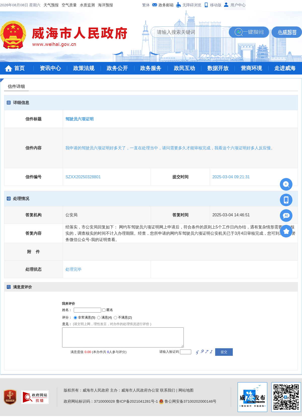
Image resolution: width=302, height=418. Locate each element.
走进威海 (284, 68)
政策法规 (83, 68)
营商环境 (251, 68)
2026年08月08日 (14, 5)
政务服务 (150, 68)
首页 (19, 68)
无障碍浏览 (191, 5)
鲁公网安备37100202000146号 (188, 401)
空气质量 (69, 5)
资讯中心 (50, 68)
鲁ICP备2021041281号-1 (137, 401)
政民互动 (184, 68)
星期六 (35, 5)
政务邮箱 (166, 5)
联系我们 (167, 390)
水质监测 (87, 5)
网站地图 (186, 390)
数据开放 (218, 68)
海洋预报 (105, 5)
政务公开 (117, 68)
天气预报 (51, 5)
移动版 (215, 5)
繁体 (146, 5)
